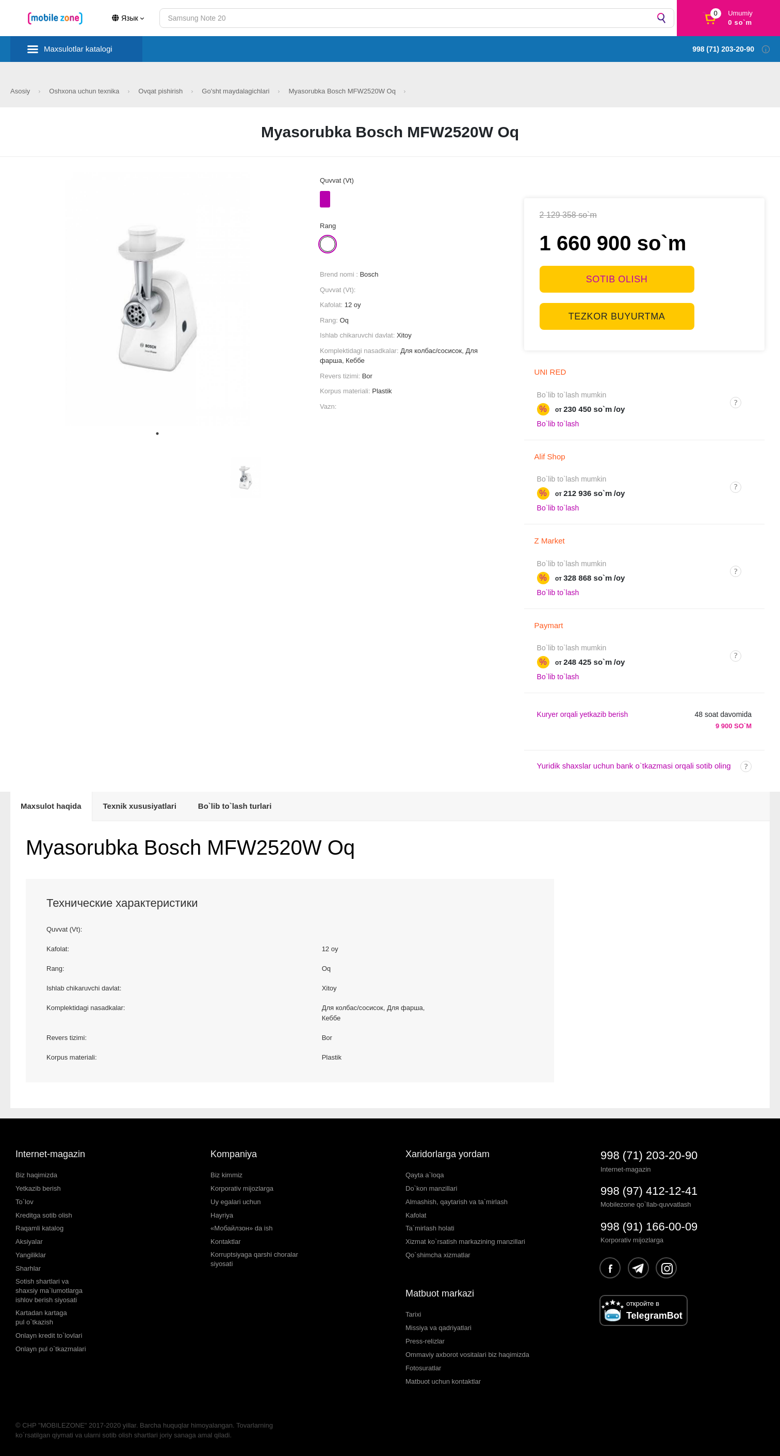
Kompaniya (233, 1154)
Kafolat (415, 1215)
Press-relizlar (425, 1341)
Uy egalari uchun (235, 1202)
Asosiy (21, 91)
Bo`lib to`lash (558, 424)
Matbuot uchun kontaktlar (443, 1381)
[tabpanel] (157, 299)
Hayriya (221, 1215)
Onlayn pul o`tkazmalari (50, 1349)
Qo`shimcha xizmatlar (437, 1255)
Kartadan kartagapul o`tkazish (41, 1317)
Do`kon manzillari (431, 1188)
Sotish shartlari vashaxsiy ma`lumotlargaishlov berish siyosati (49, 1290)
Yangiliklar (30, 1255)
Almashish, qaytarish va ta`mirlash (456, 1202)
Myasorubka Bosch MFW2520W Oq (343, 91)
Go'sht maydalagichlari (236, 91)
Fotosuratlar (423, 1368)
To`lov (24, 1202)
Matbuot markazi (439, 1293)
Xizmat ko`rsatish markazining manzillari (465, 1241)
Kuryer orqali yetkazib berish (582, 714)
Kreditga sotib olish (43, 1215)
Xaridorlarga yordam (447, 1154)
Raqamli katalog (39, 1228)
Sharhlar (28, 1268)
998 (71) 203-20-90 (648, 1155)
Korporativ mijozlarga (241, 1188)
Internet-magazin (50, 1154)
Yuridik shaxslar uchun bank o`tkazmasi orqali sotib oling (634, 765)
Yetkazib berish (38, 1188)
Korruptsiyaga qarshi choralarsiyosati (254, 1259)
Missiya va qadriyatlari (438, 1328)
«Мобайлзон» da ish (241, 1228)
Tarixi (413, 1314)
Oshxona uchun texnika (85, 91)
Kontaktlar (225, 1241)
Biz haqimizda (36, 1175)
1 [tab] (157, 433)
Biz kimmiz (226, 1175)
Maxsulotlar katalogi (78, 48)
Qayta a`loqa (424, 1175)
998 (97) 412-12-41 (648, 1191)
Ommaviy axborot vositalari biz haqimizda (467, 1354)
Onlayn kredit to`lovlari (48, 1335)
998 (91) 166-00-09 (648, 1226)
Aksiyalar (29, 1241)
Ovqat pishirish (161, 91)
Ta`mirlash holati (429, 1228)
